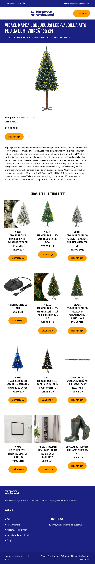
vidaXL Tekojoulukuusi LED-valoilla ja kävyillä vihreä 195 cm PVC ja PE (47, 311)
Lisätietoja (14, 137)
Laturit (32, 117)
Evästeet (65, 556)
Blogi (9, 540)
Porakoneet (22, 117)
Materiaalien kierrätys (17, 529)
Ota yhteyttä (53, 556)
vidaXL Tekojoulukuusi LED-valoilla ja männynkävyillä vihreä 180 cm (77, 311)
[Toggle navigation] (8, 13)
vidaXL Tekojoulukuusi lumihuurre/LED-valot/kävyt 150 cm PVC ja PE (18, 238)
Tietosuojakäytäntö (80, 556)
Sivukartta (84, 559)
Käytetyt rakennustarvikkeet (20, 535)
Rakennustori (13, 524)
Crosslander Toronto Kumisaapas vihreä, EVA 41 (77, 450)
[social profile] (24, 3)
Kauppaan (82, 13)
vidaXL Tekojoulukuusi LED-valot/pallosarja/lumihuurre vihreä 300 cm (77, 238)
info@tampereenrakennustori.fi (76, 3)
